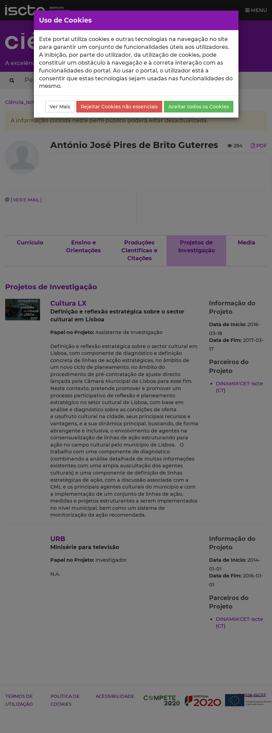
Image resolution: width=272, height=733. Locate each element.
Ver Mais (60, 107)
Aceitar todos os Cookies (198, 107)
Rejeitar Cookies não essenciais (119, 107)
